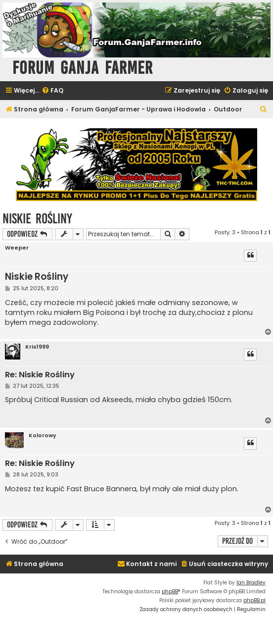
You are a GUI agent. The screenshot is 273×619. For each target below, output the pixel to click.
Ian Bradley (251, 582)
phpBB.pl (254, 600)
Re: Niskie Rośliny (40, 375)
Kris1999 (37, 347)
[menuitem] (52, 91)
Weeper (17, 248)
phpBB (170, 591)
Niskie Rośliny (37, 218)
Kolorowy (42, 435)
